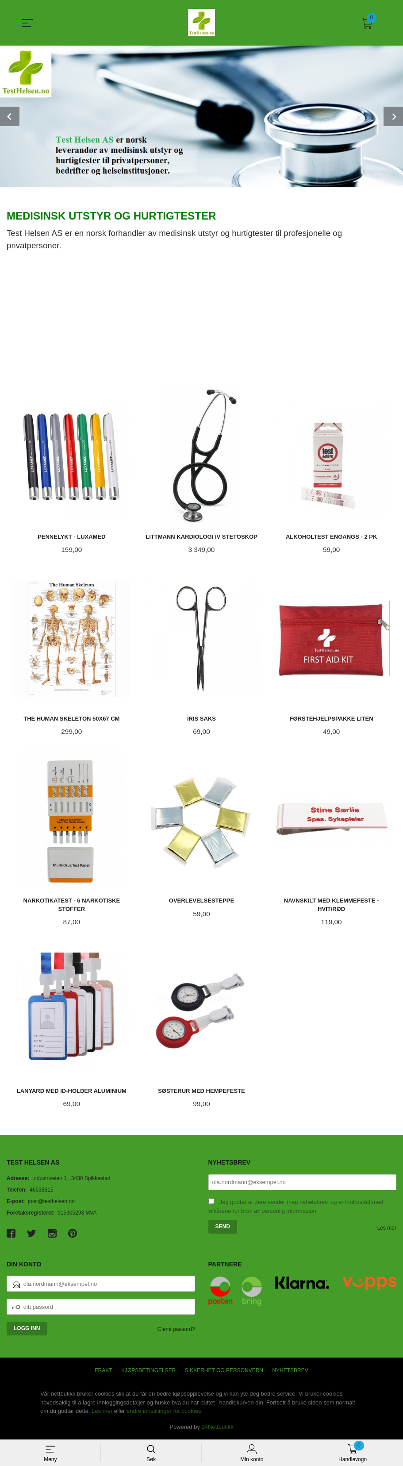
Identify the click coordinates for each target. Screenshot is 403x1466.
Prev (9, 116)
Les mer (386, 1229)
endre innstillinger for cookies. (165, 1412)
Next (393, 116)
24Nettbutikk (218, 1427)
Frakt (103, 1372)
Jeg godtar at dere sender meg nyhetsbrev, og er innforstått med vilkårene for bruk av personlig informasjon (296, 1207)
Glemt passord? (176, 1330)
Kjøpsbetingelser (148, 1372)
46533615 (41, 1191)
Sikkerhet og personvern (224, 1372)
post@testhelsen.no (51, 1202)
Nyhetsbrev (290, 1372)
